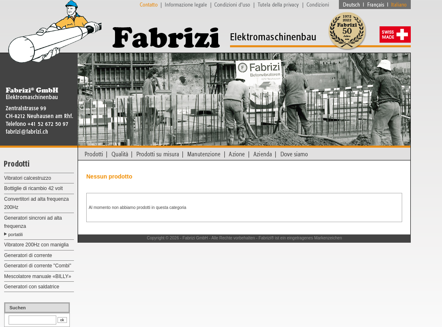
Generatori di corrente (28, 255)
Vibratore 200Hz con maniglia (36, 245)
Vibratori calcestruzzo (27, 178)
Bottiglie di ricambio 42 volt (33, 188)
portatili (15, 234)
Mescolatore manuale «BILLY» (37, 276)
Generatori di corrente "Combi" (37, 266)
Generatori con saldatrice (31, 287)
